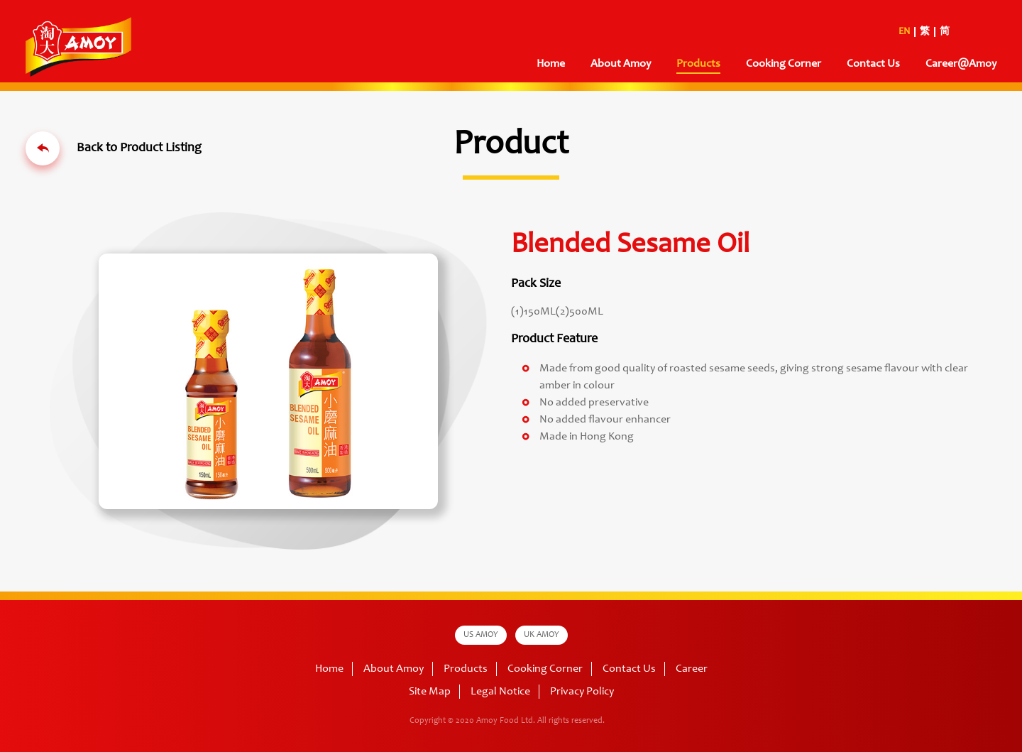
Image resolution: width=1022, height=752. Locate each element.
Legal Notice (500, 691)
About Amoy (620, 64)
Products (698, 64)
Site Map (430, 691)
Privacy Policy (582, 691)
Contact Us (873, 64)
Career (692, 669)
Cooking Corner (783, 64)
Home (551, 64)
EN (904, 32)
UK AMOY (541, 635)
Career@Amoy (960, 64)
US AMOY (480, 635)
